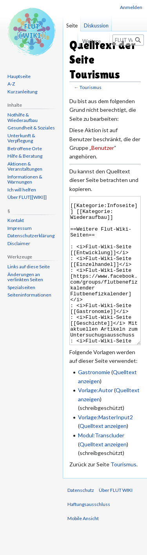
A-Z (11, 84)
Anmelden (131, 7)
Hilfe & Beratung (24, 156)
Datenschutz (80, 519)
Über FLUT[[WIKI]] (27, 197)
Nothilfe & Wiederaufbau (22, 117)
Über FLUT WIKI (115, 519)
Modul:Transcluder (101, 464)
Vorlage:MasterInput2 (105, 446)
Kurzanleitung (22, 92)
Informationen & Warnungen (24, 179)
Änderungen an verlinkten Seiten (25, 277)
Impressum (19, 228)
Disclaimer (18, 243)
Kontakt (15, 220)
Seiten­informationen (29, 295)
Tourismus (91, 87)
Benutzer (102, 147)
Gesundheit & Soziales (31, 128)
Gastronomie (94, 401)
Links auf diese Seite (28, 266)
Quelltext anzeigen (103, 455)
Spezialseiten (21, 287)
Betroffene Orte (24, 148)
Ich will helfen (21, 190)
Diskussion (96, 25)
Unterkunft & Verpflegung (21, 138)
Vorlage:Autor (95, 419)
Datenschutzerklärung (30, 235)
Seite (72, 25)
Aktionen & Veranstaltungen (24, 166)
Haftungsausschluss (88, 534)
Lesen (69, 41)
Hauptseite (19, 76)
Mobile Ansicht (83, 548)
